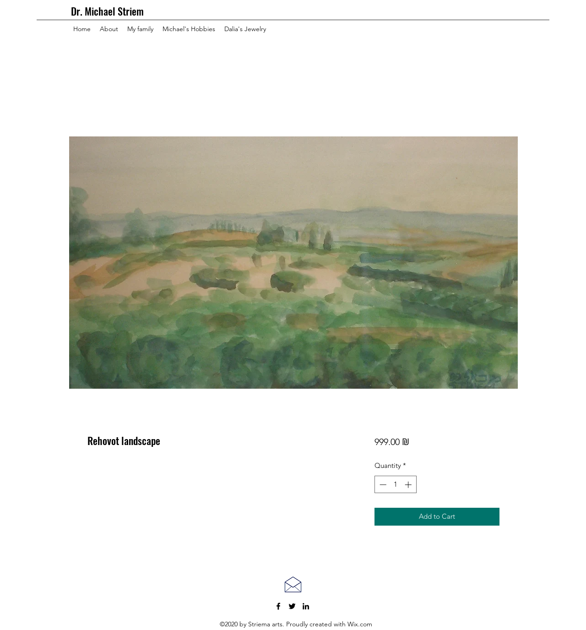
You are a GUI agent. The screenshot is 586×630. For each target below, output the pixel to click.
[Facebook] (278, 606)
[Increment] (409, 484)
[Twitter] (292, 606)
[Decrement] (382, 484)
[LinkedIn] (305, 606)
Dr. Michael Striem (107, 11)
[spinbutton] (395, 484)
